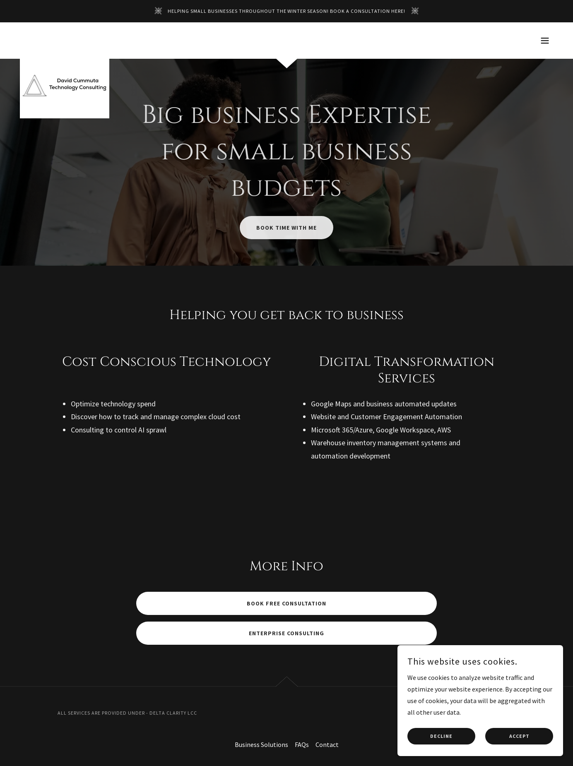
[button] (545, 40)
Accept (519, 753)
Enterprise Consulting (286, 633)
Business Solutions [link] (261, 744)
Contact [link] (327, 744)
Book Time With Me (286, 227)
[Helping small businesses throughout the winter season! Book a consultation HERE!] (286, 11)
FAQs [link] (302, 744)
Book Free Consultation (286, 603)
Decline (441, 753)
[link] (64, 39)
